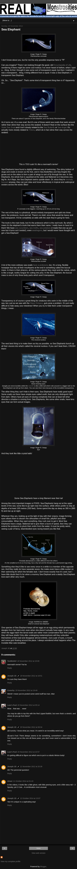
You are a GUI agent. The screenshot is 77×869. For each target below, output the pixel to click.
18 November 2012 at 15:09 (28, 661)
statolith (31, 386)
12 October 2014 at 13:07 (30, 798)
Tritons (32, 130)
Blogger (43, 867)
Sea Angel (62, 127)
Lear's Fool (12, 705)
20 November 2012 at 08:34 (31, 727)
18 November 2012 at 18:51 (31, 676)
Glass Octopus (36, 303)
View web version (38, 853)
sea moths (33, 228)
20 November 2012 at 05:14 (28, 705)
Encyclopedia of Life (62, 65)
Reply (9, 668)
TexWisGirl (11, 661)
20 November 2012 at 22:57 (28, 752)
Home (38, 848)
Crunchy (10, 690)
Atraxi (9, 781)
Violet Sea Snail (8, 127)
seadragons (37, 230)
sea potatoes (45, 228)
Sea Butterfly (49, 127)
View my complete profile (10, 861)
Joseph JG (11, 676)
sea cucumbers (21, 228)
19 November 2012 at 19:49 (26, 690)
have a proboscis (40, 265)
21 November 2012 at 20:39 (31, 767)
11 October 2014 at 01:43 (23, 781)
